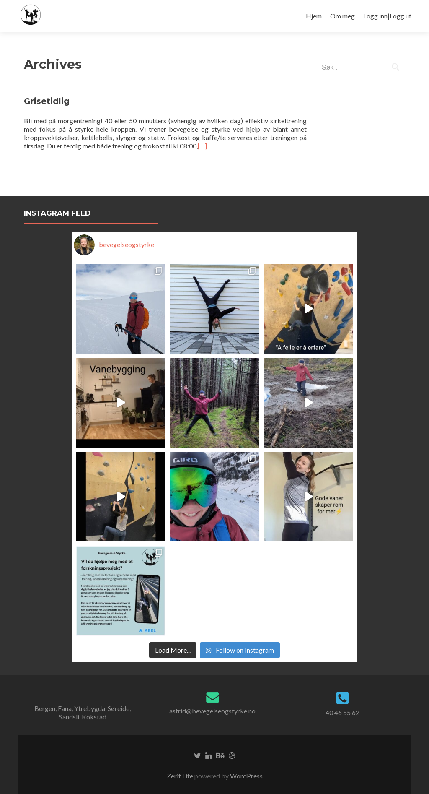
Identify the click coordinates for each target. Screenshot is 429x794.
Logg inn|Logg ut (387, 16)
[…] (202, 146)
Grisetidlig (47, 101)
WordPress (246, 776)
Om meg (342, 16)
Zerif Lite (180, 776)
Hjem (314, 16)
